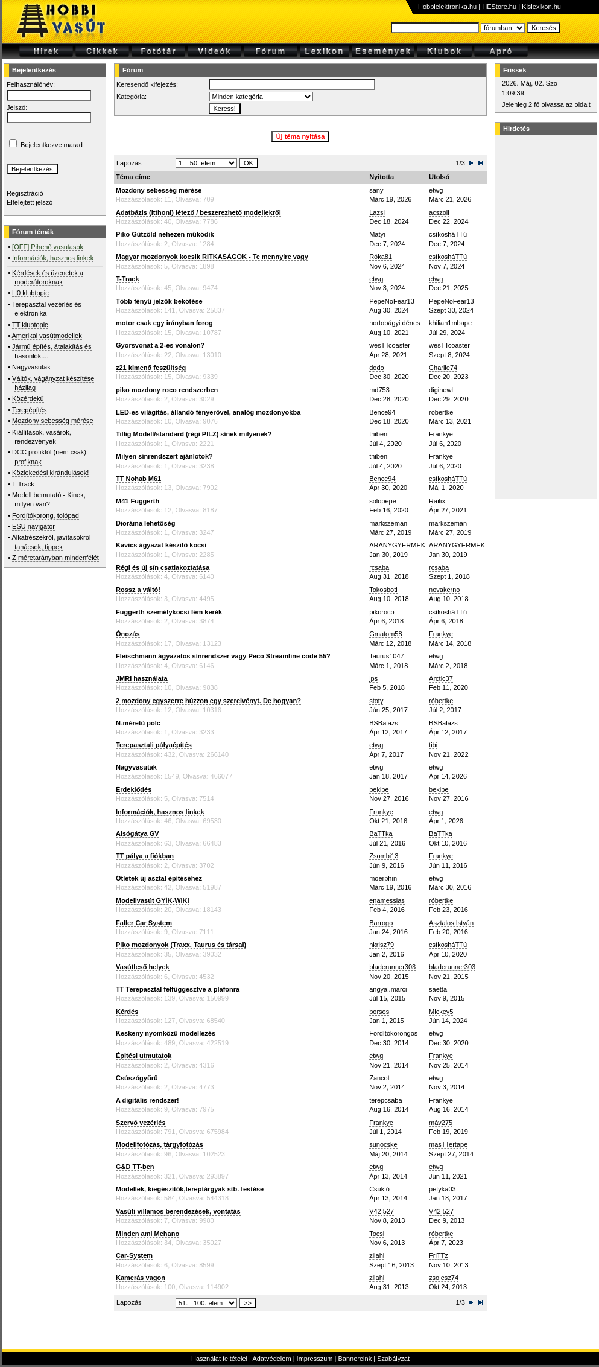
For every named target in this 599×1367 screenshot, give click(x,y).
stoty (376, 700)
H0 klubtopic (30, 292)
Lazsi (377, 212)
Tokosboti (383, 589)
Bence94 (382, 412)
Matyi (377, 234)
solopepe (382, 501)
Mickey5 (441, 1011)
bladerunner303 (392, 966)
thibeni (378, 434)
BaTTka (381, 833)
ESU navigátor (33, 526)
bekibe (378, 789)
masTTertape (448, 1144)
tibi (433, 744)
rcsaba (379, 567)
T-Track (23, 484)
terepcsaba (385, 1100)
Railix (437, 501)
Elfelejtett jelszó (29, 202)
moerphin (383, 878)
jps (373, 678)
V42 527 (381, 1211)
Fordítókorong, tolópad (45, 515)
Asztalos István (451, 922)
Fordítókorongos (393, 1033)
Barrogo (381, 922)
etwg (436, 190)
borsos (379, 1011)
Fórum (132, 70)
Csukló (379, 1189)
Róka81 (380, 256)
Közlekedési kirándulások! (50, 472)
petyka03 (442, 1189)
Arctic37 (441, 678)
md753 (379, 390)
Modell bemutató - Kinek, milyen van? (49, 499)
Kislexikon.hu (541, 6)
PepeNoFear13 (391, 301)
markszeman (388, 523)
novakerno (444, 589)
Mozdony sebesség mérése (52, 420)
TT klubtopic (30, 324)
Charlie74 (443, 367)
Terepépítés (29, 409)
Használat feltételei (219, 1358)
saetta (438, 989)
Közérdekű (28, 398)
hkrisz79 (381, 944)
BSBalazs (383, 723)
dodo (376, 367)
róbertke (441, 412)
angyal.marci (388, 989)
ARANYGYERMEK (397, 545)
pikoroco (382, 612)
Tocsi (376, 1233)
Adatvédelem (271, 1358)
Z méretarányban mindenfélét (55, 557)
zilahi (376, 1255)
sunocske (383, 1144)
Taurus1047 (386, 656)
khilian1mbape (450, 323)
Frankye (441, 434)
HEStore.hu (499, 6)
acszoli (439, 212)
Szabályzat (393, 1358)
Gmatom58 (385, 633)
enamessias (387, 900)
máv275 (440, 1122)
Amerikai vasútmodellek (47, 335)
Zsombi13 (383, 855)
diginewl (441, 390)
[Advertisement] (544, 317)
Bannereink (355, 1358)
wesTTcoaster (389, 345)
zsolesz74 (443, 1277)
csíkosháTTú (448, 234)
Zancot (379, 1078)
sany (376, 190)
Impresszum (315, 1358)
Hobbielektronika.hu (447, 6)
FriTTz (438, 1255)
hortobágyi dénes (394, 323)
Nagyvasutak (31, 367)
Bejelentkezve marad (52, 144)
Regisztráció (25, 193)
